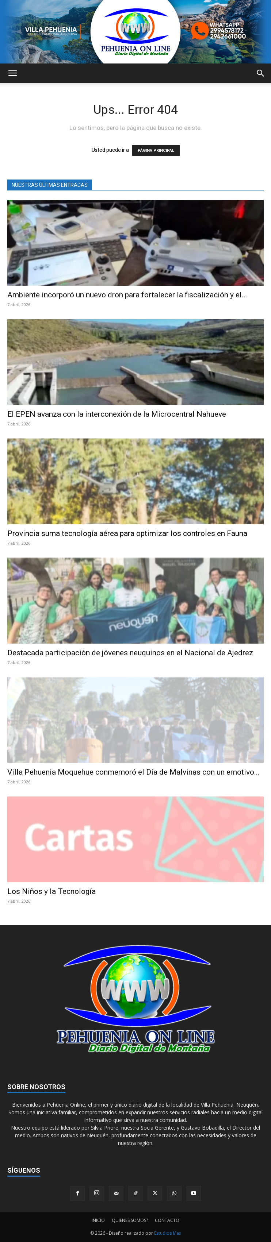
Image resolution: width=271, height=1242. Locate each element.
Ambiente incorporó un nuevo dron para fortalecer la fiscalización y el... (127, 294)
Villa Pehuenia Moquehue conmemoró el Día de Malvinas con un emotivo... (133, 772)
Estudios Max (167, 1233)
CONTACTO (167, 1220)
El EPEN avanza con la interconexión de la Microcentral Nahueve (116, 414)
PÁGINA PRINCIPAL (156, 150)
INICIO (98, 1220)
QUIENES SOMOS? (130, 1220)
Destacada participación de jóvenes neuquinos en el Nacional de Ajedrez (130, 652)
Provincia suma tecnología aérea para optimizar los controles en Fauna (127, 533)
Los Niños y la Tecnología (51, 891)
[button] (12, 73)
